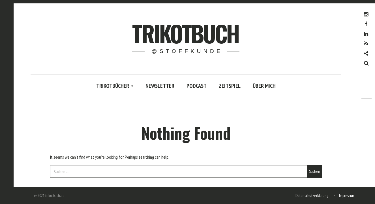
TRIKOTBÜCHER (114, 86)
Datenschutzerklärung (312, 195)
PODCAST (197, 86)
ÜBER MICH (264, 86)
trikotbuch (185, 33)
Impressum (347, 195)
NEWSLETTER (159, 86)
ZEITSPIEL (230, 86)
